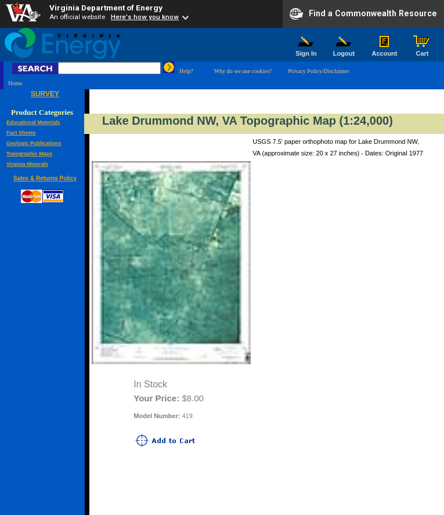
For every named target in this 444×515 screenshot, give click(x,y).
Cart (422, 50)
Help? (186, 71)
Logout (344, 50)
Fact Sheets (21, 133)
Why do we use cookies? (243, 71)
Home (15, 83)
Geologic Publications (34, 143)
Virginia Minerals (27, 164)
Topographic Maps (29, 154)
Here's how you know (145, 17)
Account (384, 50)
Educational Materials (33, 122)
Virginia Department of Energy (106, 7)
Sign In (306, 50)
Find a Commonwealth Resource (363, 14)
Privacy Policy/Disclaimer (318, 71)
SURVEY (45, 94)
